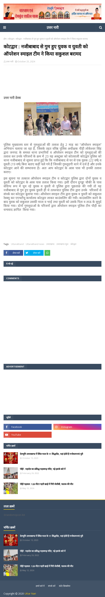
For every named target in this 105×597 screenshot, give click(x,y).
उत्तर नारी (53, 27)
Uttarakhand (17, 244)
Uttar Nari (30, 593)
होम (5, 38)
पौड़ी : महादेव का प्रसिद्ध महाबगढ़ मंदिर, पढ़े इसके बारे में (42, 469)
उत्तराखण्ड (50, 244)
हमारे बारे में (40, 585)
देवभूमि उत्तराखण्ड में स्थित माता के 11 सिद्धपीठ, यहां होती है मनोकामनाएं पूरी (51, 453)
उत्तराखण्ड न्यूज (62, 244)
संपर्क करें (51, 585)
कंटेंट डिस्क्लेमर (64, 585)
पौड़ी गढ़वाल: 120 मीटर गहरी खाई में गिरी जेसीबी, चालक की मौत (46, 484)
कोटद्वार (11, 38)
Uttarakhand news (35, 244)
